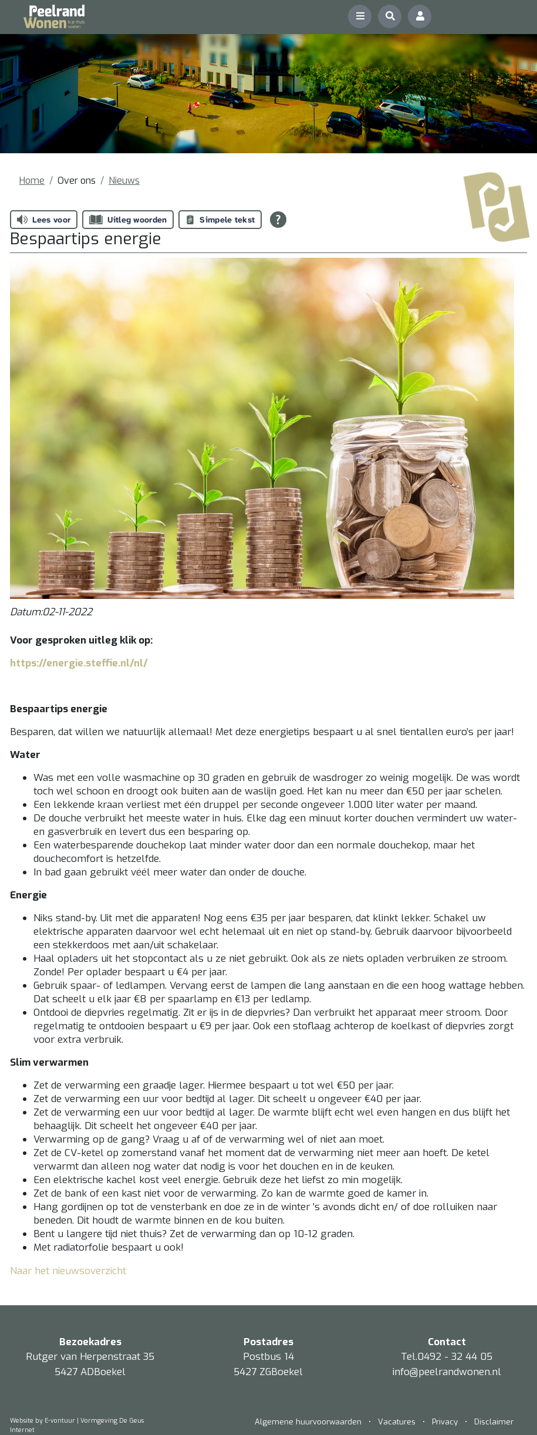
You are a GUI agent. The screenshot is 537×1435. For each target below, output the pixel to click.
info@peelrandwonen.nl (447, 1372)
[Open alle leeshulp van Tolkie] (278, 219)
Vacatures (397, 1422)
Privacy (445, 1422)
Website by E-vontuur (42, 1420)
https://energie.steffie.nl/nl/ (79, 663)
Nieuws (124, 180)
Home (32, 180)
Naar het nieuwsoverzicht (68, 1271)
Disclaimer (494, 1422)
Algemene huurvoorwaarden (309, 1422)
